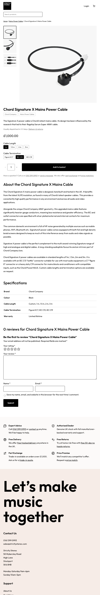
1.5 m (13, 147)
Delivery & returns (36, 129)
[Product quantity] (11, 167)
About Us (7, 591)
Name (6, 383)
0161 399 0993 (32, 175)
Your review (9, 353)
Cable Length (9, 143)
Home (5, 21)
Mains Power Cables (16, 21)
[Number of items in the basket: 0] (94, 6)
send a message (46, 175)
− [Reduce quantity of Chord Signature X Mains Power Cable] (5, 167)
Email (38, 383)
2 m (19, 147)
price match (71, 460)
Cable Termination (12, 153)
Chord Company (10, 114)
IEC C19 (29, 157)
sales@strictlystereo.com (15, 544)
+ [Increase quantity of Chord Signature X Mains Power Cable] (16, 167)
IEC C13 (20, 157)
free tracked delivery (27, 443)
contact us (33, 429)
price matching (87, 175)
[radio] (5, 349)
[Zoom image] (58, 64)
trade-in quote (26, 460)
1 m (6, 147)
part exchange (71, 175)
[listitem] (9, 32)
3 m (26, 147)
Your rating (9, 345)
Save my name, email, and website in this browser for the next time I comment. (43, 394)
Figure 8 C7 (9, 157)
